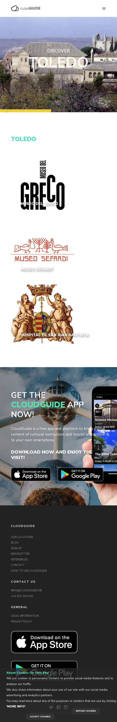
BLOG (15, 543)
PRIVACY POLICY (21, 622)
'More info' (16, 706)
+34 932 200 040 (22, 596)
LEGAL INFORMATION (25, 616)
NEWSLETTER (20, 554)
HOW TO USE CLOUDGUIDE (29, 571)
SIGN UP (16, 548)
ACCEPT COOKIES (40, 716)
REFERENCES (19, 560)
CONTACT (18, 565)
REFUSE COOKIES (86, 711)
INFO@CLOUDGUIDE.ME (26, 590)
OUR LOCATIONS (22, 537)
